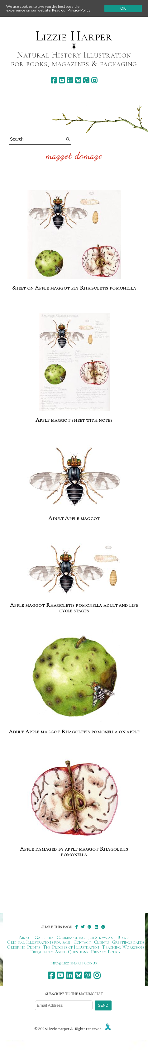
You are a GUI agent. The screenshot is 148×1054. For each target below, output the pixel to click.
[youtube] (62, 80)
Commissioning (71, 937)
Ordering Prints (23, 947)
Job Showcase (101, 937)
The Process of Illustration (71, 947)
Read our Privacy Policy (71, 10)
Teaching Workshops (123, 947)
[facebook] (54, 80)
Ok (123, 8)
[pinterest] (86, 80)
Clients (101, 942)
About (25, 937)
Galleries (44, 937)
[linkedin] (70, 80)
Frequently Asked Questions (59, 951)
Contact (82, 942)
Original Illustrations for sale (38, 942)
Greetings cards (128, 942)
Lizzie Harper (74, 36)
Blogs (123, 937)
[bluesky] (78, 80)
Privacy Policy (106, 951)
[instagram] (94, 80)
